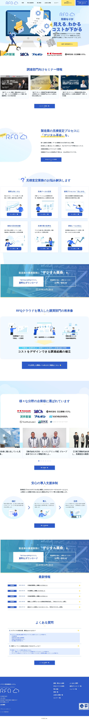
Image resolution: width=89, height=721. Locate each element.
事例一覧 (55, 692)
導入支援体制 (30, 2)
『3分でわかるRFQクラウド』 (28, 281)
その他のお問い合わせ (45, 289)
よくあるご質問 (74, 683)
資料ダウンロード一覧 (75, 686)
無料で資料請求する (67, 44)
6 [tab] (50, 460)
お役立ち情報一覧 (58, 695)
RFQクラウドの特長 (51, 159)
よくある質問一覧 (44, 662)
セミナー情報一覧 (44, 106)
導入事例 (39, 2)
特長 (23, 2)
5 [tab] (47, 460)
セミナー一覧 (57, 698)
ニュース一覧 (73, 689)
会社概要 (2, 704)
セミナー (56, 2)
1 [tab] (38, 460)
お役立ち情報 (48, 2)
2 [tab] (41, 460)
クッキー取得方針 (4, 711)
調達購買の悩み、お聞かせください (61, 281)
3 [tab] (43, 460)
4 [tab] (45, 460)
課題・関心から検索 (58, 683)
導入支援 (55, 689)
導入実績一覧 (44, 467)
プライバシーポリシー (5, 709)
